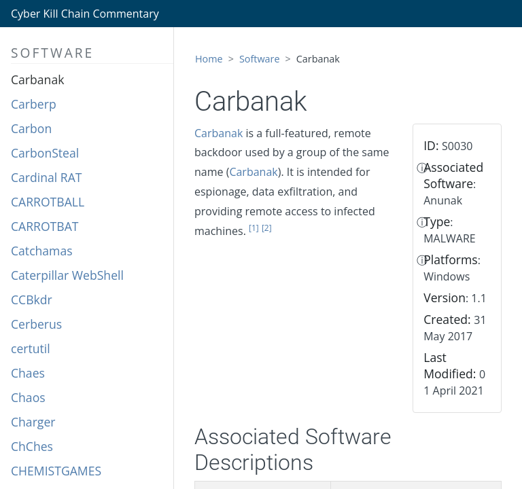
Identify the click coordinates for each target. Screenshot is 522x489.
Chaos (28, 397)
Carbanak (37, 79)
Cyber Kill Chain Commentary (85, 13)
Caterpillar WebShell (67, 275)
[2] (267, 228)
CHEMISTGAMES (56, 471)
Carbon (31, 128)
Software (259, 58)
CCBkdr (31, 299)
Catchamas (42, 250)
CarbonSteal (45, 153)
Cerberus (36, 324)
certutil (30, 348)
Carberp (33, 104)
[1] (254, 228)
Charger (33, 422)
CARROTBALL (47, 202)
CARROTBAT (44, 226)
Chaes (28, 373)
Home (209, 58)
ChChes (32, 446)
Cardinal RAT (46, 177)
